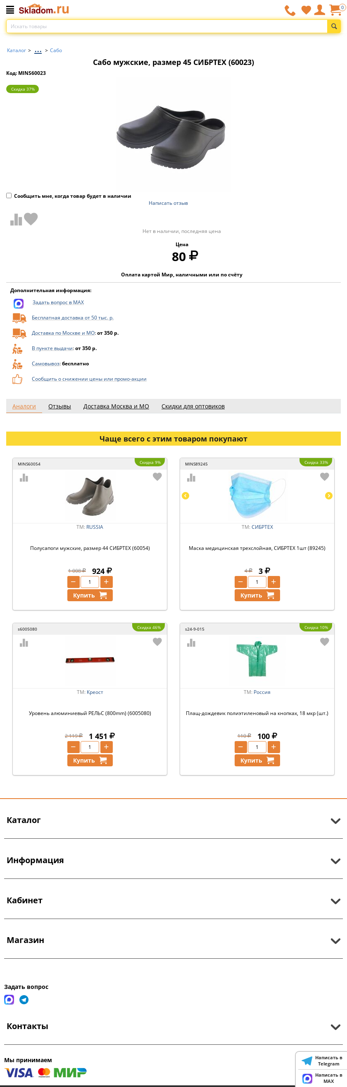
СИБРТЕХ (262, 526)
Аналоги (24, 406)
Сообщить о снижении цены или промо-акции (89, 378)
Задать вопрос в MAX (58, 302)
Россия (262, 692)
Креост (95, 692)
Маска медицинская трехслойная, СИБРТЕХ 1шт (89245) (257, 548)
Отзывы (59, 406)
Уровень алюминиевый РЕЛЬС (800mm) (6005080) (90, 713)
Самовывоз (45, 363)
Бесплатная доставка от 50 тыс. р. (73, 317)
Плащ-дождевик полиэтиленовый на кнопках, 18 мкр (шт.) (257, 713)
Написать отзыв (168, 202)
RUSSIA (94, 526)
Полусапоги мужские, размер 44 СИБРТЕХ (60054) (90, 548)
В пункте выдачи (52, 348)
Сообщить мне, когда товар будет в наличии (68, 195)
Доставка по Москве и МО (63, 332)
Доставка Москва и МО (116, 406)
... (38, 48)
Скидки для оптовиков (193, 406)
